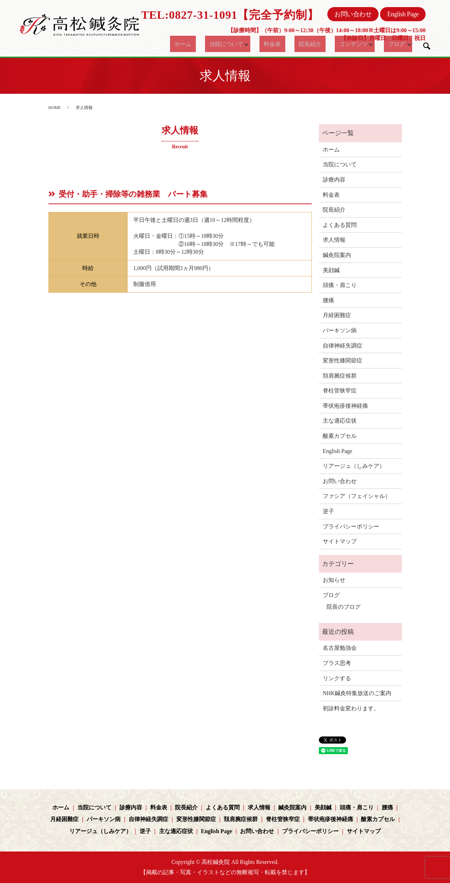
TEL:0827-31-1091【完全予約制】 (230, 14)
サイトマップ (340, 541)
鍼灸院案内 (337, 255)
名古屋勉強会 (340, 648)
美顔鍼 (331, 270)
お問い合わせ (353, 14)
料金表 (274, 43)
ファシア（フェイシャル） (357, 496)
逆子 (328, 511)
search (426, 46)
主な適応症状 (340, 421)
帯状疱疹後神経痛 (345, 406)
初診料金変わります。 (351, 708)
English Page (403, 14)
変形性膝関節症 (342, 360)
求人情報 (334, 240)
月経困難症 (337, 315)
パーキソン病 (340, 330)
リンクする (337, 678)
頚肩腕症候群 (340, 376)
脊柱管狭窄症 (340, 391)
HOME (54, 107)
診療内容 (334, 180)
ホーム (185, 43)
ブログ (389, 43)
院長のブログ (344, 607)
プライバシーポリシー (351, 526)
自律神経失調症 (342, 346)
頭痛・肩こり (340, 285)
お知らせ (334, 580)
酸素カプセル (340, 436)
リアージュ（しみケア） (354, 466)
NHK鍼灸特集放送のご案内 (357, 693)
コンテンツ (343, 43)
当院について (223, 43)
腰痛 (328, 300)
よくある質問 (340, 225)
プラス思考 (337, 663)
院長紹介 (305, 43)
